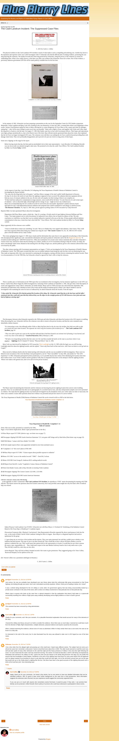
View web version (44, 724)
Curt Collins (9, 614)
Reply (7, 598)
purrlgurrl (8, 579)
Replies (9, 668)
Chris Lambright (44, 344)
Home (44, 721)
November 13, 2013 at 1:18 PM (25, 614)
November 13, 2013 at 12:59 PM (21, 603)
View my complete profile (16, 732)
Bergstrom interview (75, 238)
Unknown (8, 644)
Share (4, 569)
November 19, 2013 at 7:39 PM (29, 672)
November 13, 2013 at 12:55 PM (21, 579)
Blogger (48, 739)
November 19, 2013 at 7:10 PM (21, 644)
